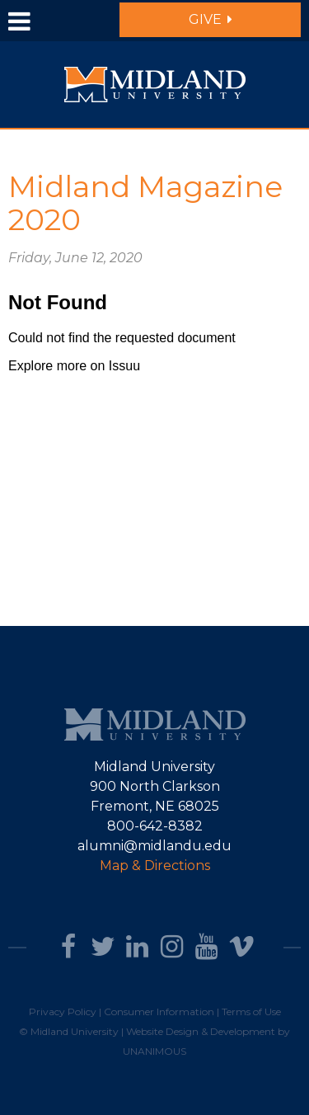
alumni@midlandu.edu (154, 846)
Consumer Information (159, 1011)
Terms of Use (251, 1011)
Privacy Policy (62, 1011)
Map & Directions (155, 865)
